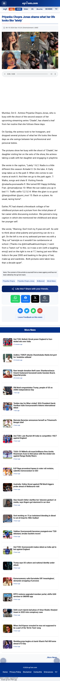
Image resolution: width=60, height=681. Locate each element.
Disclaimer (27, 672)
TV (56, 9)
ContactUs (38, 672)
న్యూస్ (5, 9)
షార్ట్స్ (11, 9)
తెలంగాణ (39, 9)
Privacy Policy (15, 672)
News (18, 9)
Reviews (48, 9)
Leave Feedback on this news (30, 317)
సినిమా (26, 9)
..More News (51, 657)
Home (5, 672)
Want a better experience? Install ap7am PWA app (9, 679)
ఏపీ (32, 9)
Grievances (48, 672)
